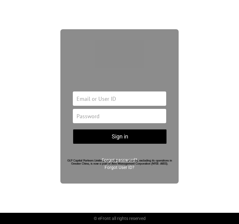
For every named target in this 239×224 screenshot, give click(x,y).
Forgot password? (119, 159)
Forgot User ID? (119, 167)
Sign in (120, 136)
